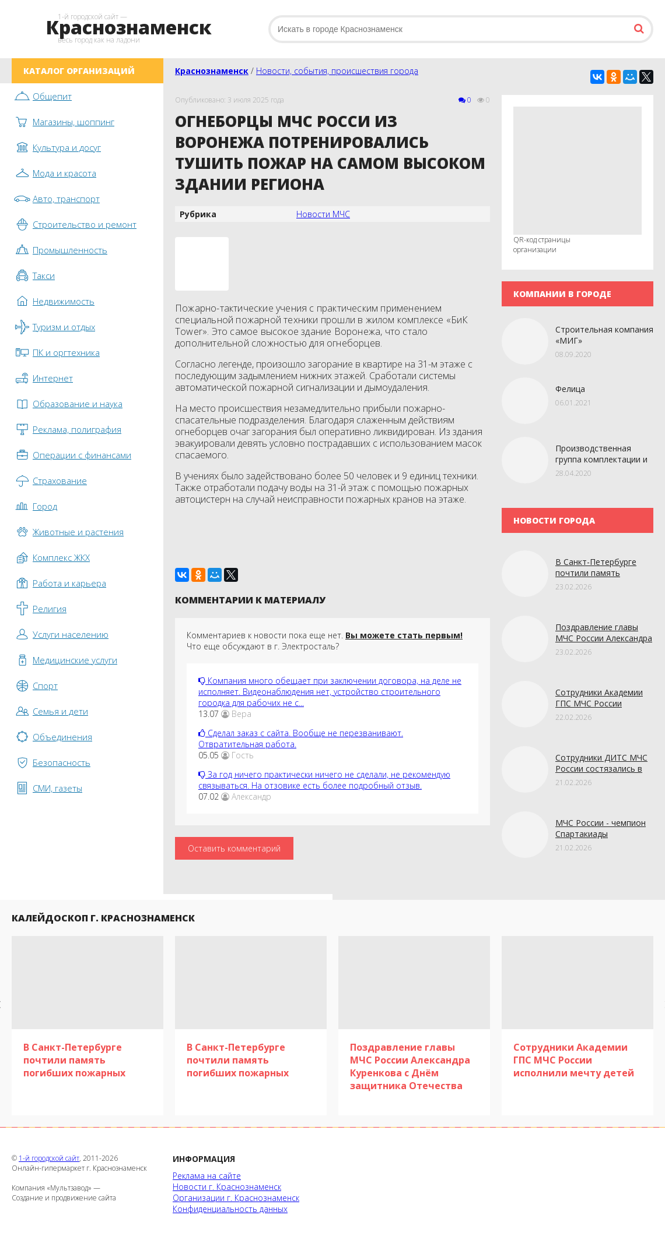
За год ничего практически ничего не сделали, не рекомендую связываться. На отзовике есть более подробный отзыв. (324, 780)
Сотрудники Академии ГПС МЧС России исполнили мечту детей (602, 703)
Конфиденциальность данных (230, 1208)
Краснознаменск (212, 70)
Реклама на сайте (207, 1175)
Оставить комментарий (234, 848)
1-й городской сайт (49, 1158)
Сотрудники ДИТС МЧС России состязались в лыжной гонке (601, 768)
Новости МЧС (323, 214)
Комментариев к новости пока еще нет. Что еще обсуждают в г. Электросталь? (325, 641)
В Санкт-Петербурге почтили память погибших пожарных (595, 572)
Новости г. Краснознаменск (227, 1186)
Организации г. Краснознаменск (236, 1197)
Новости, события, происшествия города (337, 70)
